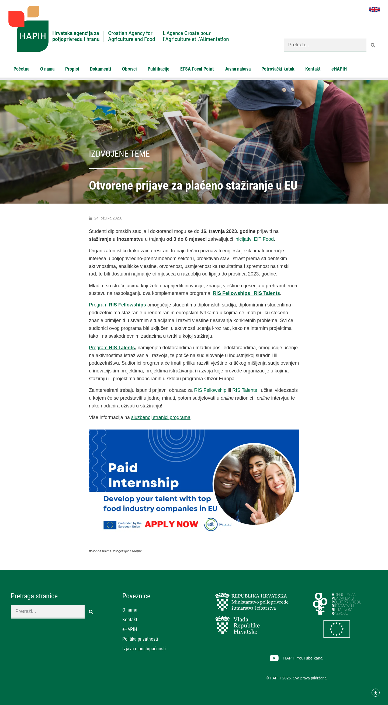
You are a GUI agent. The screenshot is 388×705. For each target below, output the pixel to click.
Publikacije (158, 69)
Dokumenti (100, 69)
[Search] (373, 45)
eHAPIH (339, 69)
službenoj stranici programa (160, 417)
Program (117, 305)
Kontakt (313, 69)
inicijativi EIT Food (254, 239)
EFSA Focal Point (197, 69)
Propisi (72, 69)
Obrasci (129, 69)
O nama (47, 69)
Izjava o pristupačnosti (144, 648)
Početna (21, 69)
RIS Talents (244, 390)
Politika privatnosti (140, 639)
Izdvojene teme (119, 154)
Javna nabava (238, 69)
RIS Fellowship (210, 390)
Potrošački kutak (278, 69)
